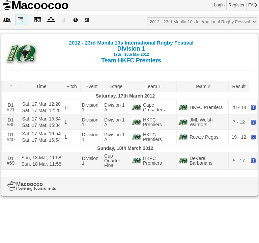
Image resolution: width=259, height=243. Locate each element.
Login (219, 4)
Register (236, 4)
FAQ (252, 4)
